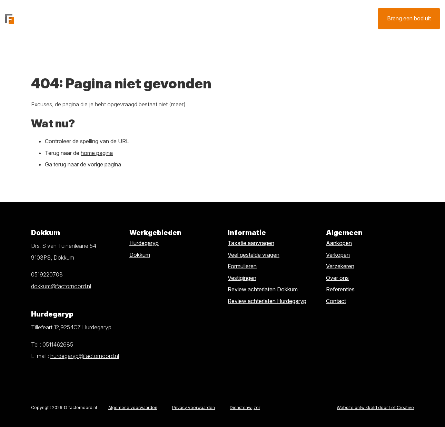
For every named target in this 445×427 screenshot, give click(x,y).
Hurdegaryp (144, 243)
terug (59, 164)
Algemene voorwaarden (132, 407)
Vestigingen (242, 277)
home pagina (97, 152)
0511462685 (58, 344)
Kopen (142, 18)
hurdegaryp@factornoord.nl (84, 355)
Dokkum (139, 254)
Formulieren (242, 266)
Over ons (349, 18)
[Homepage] (44, 18)
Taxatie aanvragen (251, 243)
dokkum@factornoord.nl (61, 286)
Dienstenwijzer (245, 407)
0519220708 (47, 274)
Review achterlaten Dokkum (263, 289)
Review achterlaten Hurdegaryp (267, 301)
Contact (311, 18)
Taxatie (221, 18)
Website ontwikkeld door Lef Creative (375, 407)
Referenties (340, 289)
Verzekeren (265, 18)
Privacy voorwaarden (193, 407)
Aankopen (339, 243)
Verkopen (179, 18)
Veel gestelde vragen (253, 254)
